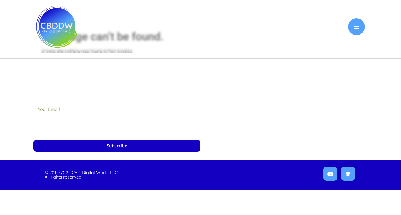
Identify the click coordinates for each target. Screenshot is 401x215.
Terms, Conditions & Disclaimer (309, 150)
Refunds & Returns (322, 137)
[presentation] (75, 152)
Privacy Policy (327, 125)
